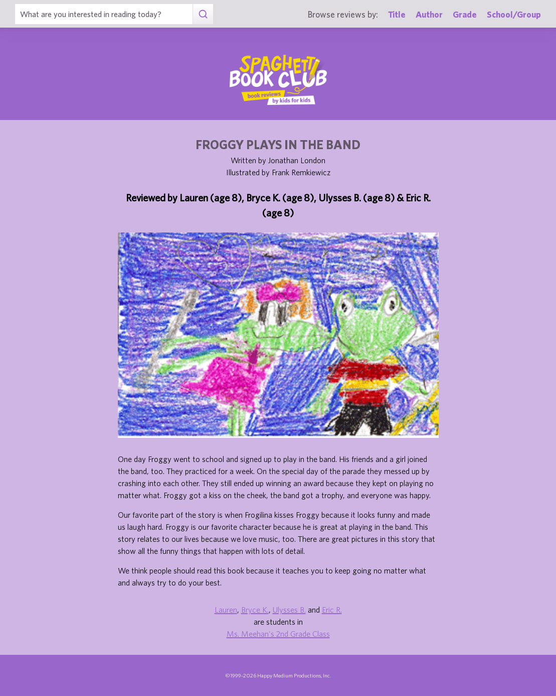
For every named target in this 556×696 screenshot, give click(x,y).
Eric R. (332, 609)
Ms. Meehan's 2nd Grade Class (278, 633)
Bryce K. (255, 609)
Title (397, 14)
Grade (465, 14)
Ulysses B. (289, 609)
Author (429, 14)
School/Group (514, 14)
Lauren (226, 609)
